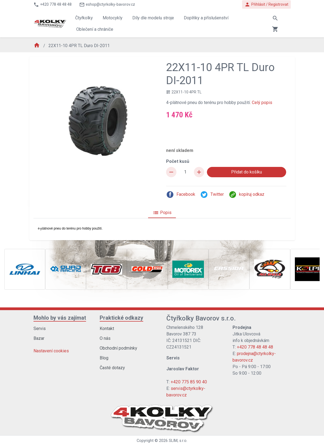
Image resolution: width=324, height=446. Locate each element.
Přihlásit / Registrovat (266, 4)
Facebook (180, 194)
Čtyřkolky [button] (84, 17)
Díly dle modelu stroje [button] (153, 17)
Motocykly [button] (113, 17)
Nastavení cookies (51, 350)
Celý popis (262, 102)
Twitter (212, 194)
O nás (105, 338)
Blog (104, 358)
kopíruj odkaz (246, 194)
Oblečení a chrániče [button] (94, 29)
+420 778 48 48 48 (255, 347)
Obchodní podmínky (118, 348)
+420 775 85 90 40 (189, 381)
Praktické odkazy (121, 317)
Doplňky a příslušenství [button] (206, 17)
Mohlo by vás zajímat (59, 317)
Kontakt (107, 328)
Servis (39, 328)
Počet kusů (177, 161)
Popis (162, 212)
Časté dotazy (112, 367)
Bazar (38, 338)
